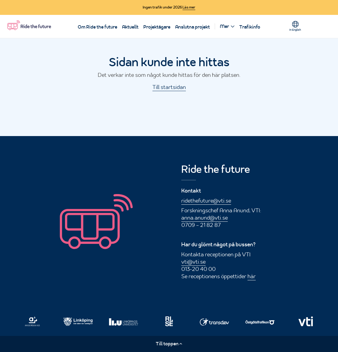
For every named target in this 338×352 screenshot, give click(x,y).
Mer (224, 26)
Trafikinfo (249, 27)
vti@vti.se (193, 261)
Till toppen (169, 343)
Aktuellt (130, 27)
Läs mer (189, 7)
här (252, 276)
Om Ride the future (97, 27)
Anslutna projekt (192, 27)
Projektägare (156, 27)
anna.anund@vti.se (204, 217)
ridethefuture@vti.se (206, 200)
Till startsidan (169, 87)
